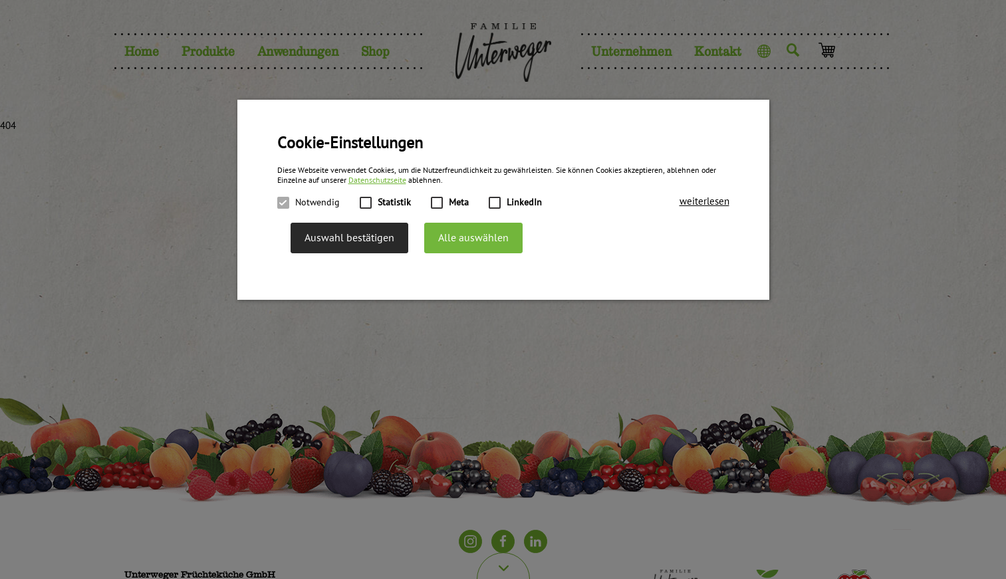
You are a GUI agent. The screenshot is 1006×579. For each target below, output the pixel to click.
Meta (450, 203)
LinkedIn (515, 203)
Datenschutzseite (377, 180)
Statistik (385, 203)
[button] (704, 201)
